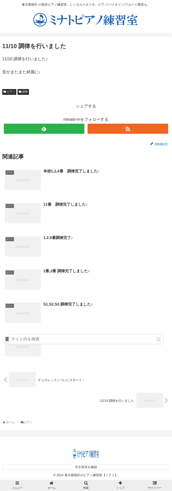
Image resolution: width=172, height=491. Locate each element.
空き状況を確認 (86, 467)
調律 (25, 91)
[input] (86, 339)
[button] (159, 339)
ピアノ (11, 91)
